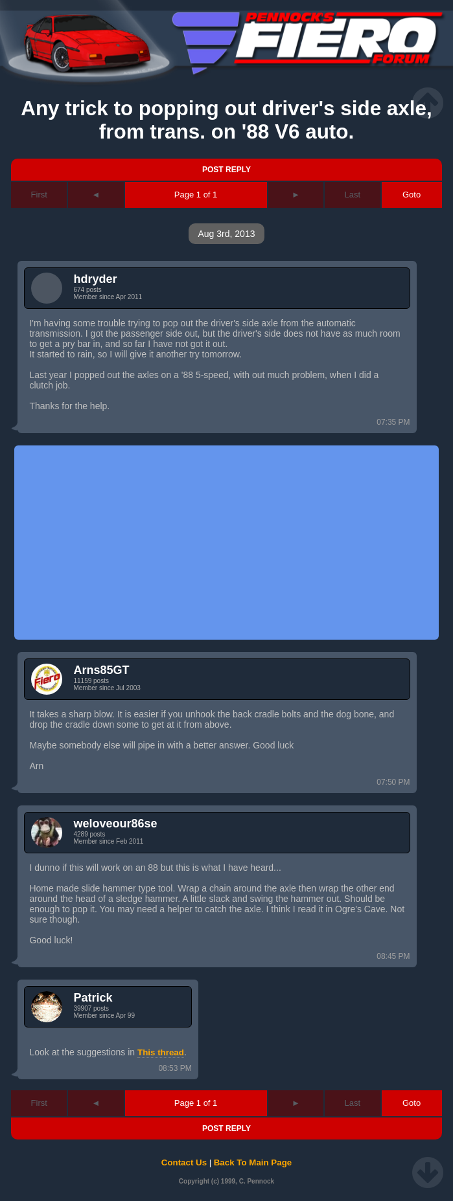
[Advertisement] (226, 542)
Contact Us (184, 1162)
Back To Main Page (253, 1162)
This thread (160, 1052)
